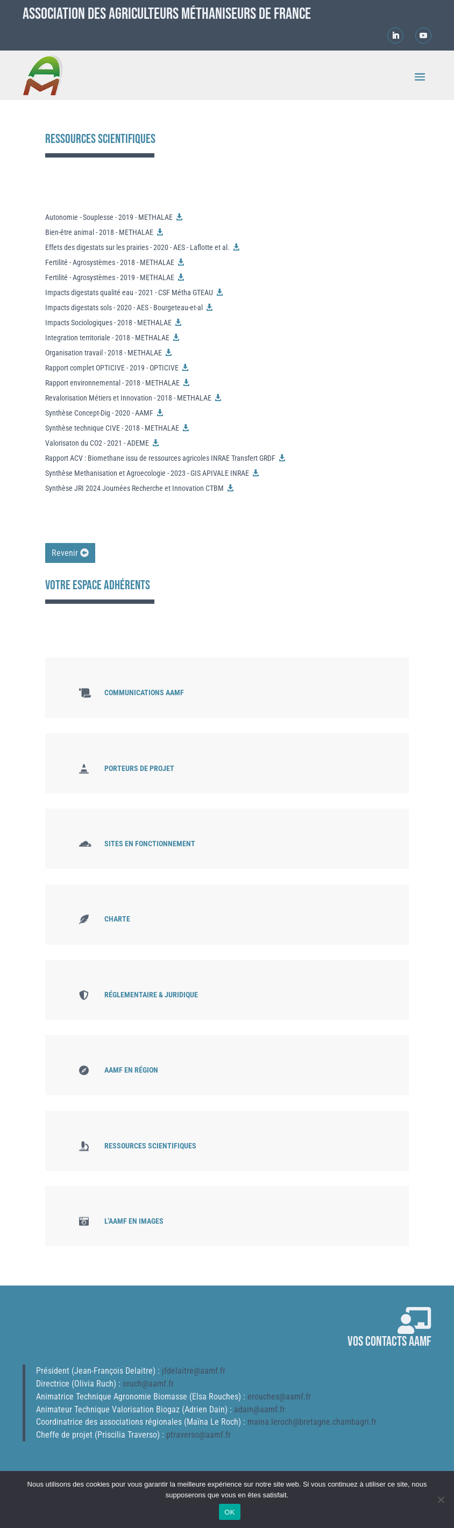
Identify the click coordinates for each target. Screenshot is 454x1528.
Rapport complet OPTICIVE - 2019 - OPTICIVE (112, 367)
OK (229, 1512)
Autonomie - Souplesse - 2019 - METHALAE (109, 217)
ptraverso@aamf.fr (198, 1435)
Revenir (65, 553)
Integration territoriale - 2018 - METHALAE (107, 337)
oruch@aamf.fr (148, 1384)
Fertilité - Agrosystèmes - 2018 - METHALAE (109, 262)
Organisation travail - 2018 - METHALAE (103, 352)
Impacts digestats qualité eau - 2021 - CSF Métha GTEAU (129, 292)
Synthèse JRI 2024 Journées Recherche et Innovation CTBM (134, 488)
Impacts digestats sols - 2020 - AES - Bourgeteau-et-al (124, 307)
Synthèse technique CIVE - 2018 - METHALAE (112, 428)
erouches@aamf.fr (279, 1396)
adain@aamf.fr (259, 1409)
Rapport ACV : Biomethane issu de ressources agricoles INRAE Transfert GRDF (160, 458)
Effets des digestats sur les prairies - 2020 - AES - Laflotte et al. (137, 247)
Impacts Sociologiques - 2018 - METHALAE (108, 322)
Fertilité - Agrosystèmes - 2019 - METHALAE (109, 277)
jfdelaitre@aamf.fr (193, 1371)
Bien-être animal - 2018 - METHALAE (99, 232)
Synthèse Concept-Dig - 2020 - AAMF (99, 413)
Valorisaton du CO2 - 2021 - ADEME (97, 443)
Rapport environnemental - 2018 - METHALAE (112, 383)
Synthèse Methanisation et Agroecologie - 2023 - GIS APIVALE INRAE (147, 473)
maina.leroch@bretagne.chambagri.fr (312, 1422)
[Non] (440, 1499)
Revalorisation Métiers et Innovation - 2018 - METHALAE (128, 398)
